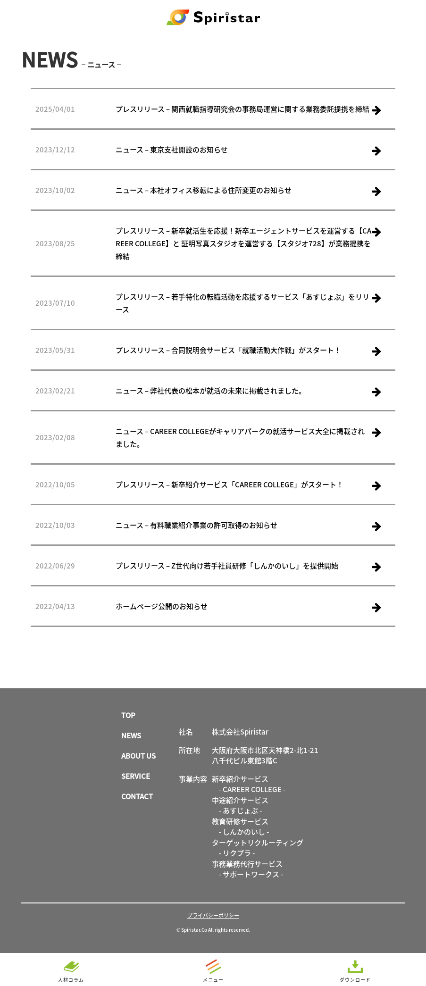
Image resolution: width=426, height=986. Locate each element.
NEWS (131, 735)
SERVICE (135, 776)
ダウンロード (355, 979)
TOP (128, 715)
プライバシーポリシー (213, 915)
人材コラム (71, 979)
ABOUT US (138, 755)
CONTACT (137, 796)
